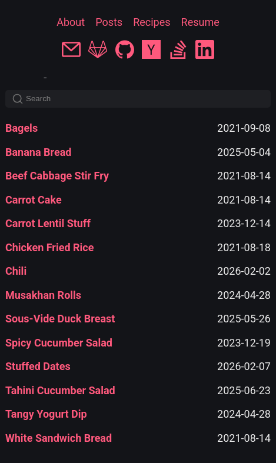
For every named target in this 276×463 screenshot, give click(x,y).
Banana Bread (38, 152)
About (70, 22)
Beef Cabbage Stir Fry (57, 175)
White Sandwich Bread (58, 438)
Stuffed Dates (38, 366)
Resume (200, 22)
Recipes (151, 22)
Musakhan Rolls (43, 295)
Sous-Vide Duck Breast (60, 318)
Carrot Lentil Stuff (48, 223)
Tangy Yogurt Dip (46, 414)
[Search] (138, 99)
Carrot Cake (33, 200)
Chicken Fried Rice (49, 247)
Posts (108, 22)
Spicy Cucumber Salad (58, 343)
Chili (15, 271)
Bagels (21, 128)
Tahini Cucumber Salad (60, 390)
